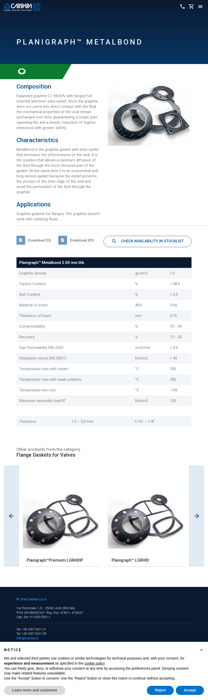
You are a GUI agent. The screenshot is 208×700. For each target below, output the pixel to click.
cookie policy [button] (94, 663)
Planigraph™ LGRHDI (130, 560)
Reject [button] (160, 690)
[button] (201, 650)
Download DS (33, 240)
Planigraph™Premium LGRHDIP (55, 560)
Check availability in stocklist (147, 241)
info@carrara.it (27, 638)
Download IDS (76, 240)
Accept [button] (190, 690)
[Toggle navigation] (200, 7)
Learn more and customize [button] (34, 690)
